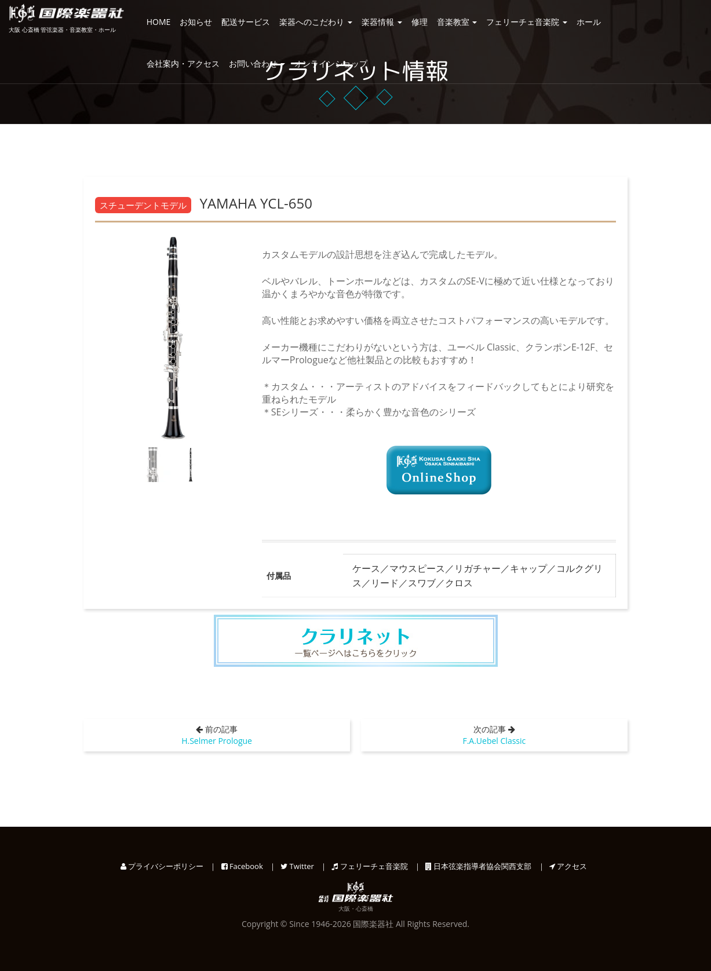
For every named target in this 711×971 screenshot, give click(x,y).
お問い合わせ (257, 63)
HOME (159, 21)
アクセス (568, 866)
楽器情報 (382, 21)
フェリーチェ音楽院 (526, 21)
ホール (589, 21)
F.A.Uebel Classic (494, 740)
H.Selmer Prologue (216, 740)
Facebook (242, 866)
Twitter (297, 866)
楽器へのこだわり (315, 21)
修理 (419, 21)
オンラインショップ (330, 63)
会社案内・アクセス (183, 63)
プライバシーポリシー (162, 866)
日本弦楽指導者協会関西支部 (478, 866)
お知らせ (196, 21)
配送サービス (245, 21)
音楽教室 (457, 21)
